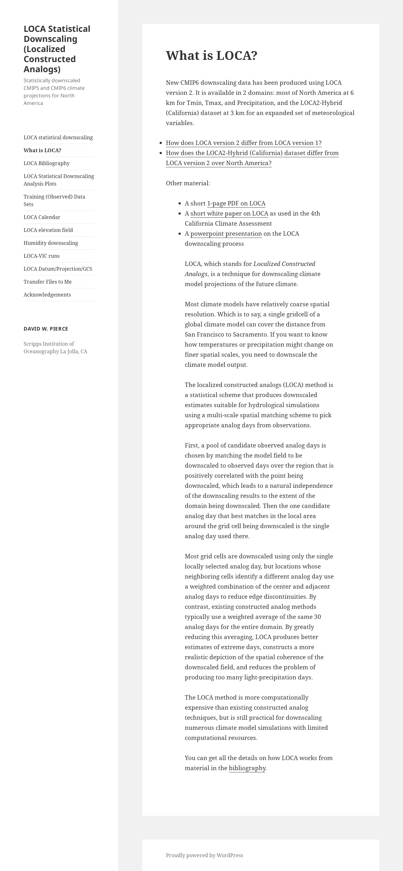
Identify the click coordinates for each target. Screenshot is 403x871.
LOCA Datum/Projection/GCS (58, 268)
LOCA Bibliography (47, 163)
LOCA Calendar (42, 217)
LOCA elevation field (48, 230)
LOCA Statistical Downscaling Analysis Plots (59, 180)
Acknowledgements (47, 294)
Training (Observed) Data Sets (54, 200)
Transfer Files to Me (48, 281)
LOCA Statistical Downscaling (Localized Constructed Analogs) (57, 49)
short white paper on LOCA (229, 213)
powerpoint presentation (226, 233)
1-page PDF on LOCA (236, 203)
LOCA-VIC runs (42, 255)
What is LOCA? (42, 150)
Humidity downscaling (51, 242)
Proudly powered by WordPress (204, 855)
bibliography (247, 768)
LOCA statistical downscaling (58, 137)
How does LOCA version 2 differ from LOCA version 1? (244, 143)
